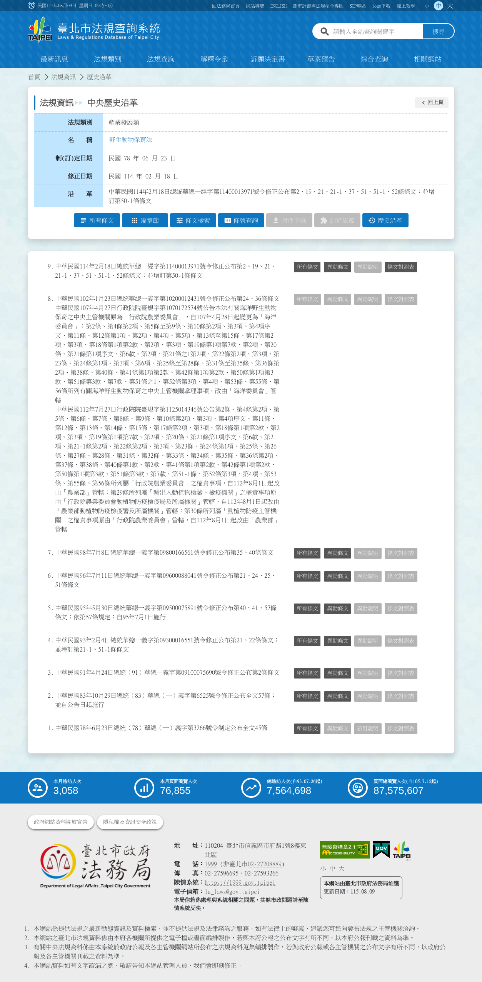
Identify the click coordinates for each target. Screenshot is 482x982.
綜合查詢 (374, 59)
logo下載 (381, 5)
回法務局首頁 (226, 5)
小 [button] (427, 5)
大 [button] (450, 6)
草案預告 (321, 59)
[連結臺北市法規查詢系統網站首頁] (94, 30)
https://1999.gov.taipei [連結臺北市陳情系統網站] (240, 883)
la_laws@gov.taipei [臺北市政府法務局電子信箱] (232, 892)
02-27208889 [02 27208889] (265, 864)
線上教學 (406, 5)
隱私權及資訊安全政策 (130, 822)
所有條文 (307, 267)
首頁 (34, 77)
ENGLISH (278, 5)
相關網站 (428, 59)
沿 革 (80, 194)
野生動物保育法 (130, 140)
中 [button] (438, 5)
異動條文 (338, 267)
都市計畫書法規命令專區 (318, 5)
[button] (432, 102)
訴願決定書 (267, 59)
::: (4, 72)
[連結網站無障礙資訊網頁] (345, 850)
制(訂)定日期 (73, 158)
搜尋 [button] (438, 32)
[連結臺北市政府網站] (401, 851)
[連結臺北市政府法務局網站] (95, 866)
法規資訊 (63, 77)
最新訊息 (54, 59)
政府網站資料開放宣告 (61, 822)
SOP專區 (358, 5)
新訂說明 (368, 729)
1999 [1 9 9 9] (211, 864)
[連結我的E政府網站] (381, 850)
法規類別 (108, 59)
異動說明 (368, 267)
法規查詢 (161, 59)
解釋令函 (214, 59)
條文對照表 (400, 267)
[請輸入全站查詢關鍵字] (376, 32)
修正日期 (80, 176)
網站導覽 (255, 5)
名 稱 (80, 140)
